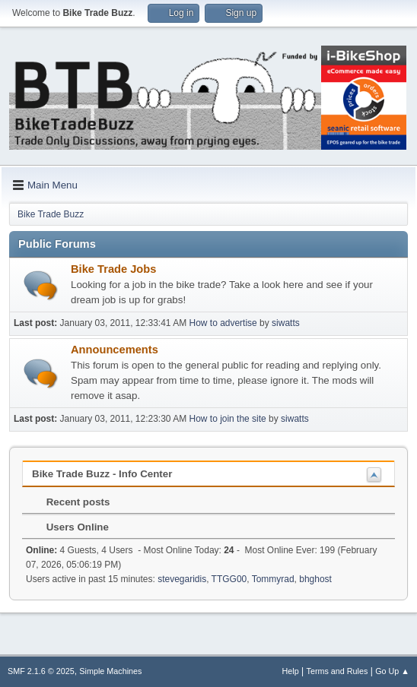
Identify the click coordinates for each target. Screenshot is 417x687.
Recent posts (70, 502)
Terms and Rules (337, 671)
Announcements (114, 350)
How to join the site (227, 418)
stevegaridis (182, 579)
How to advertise (223, 323)
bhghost (315, 579)
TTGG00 (229, 579)
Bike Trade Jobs (113, 269)
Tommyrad (273, 579)
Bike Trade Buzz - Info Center (102, 474)
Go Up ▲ (392, 671)
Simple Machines (110, 671)
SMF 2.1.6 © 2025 (41, 671)
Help (290, 671)
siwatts (286, 323)
